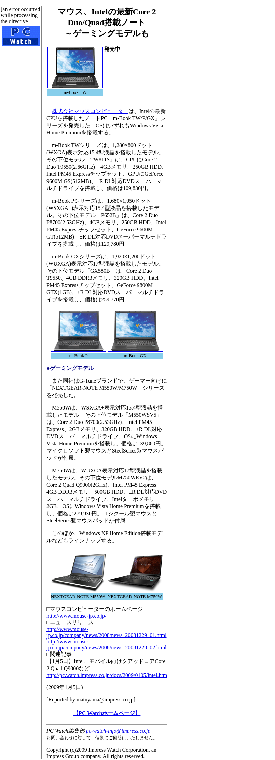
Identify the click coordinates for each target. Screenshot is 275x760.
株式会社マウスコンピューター (90, 111)
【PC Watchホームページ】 (106, 713)
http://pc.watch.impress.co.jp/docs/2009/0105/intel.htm (106, 675)
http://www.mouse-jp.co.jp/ (76, 616)
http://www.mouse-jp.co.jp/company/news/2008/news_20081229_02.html (106, 644)
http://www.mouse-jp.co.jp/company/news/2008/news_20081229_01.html (106, 632)
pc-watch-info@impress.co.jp (118, 731)
